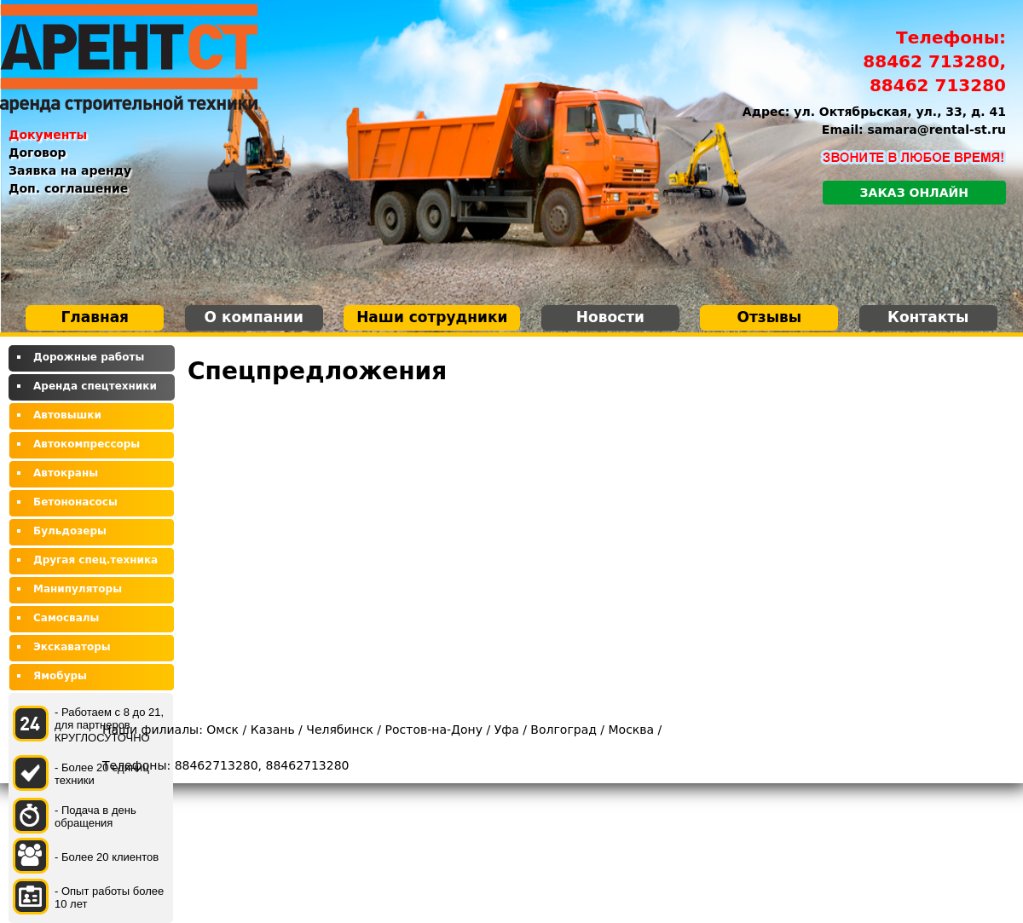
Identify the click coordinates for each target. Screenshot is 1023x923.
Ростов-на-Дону (434, 729)
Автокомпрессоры (86, 444)
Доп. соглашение (68, 188)
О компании (254, 317)
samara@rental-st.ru (937, 129)
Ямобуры (60, 676)
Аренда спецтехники (95, 386)
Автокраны (65, 473)
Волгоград (563, 729)
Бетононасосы (75, 502)
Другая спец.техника (95, 560)
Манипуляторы (77, 589)
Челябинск (339, 729)
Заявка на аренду (70, 170)
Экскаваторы (72, 647)
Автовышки (67, 415)
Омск (222, 729)
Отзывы (769, 317)
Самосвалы (66, 618)
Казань (273, 729)
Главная (95, 317)
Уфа (506, 729)
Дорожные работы (88, 357)
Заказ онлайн (914, 192)
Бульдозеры (70, 531)
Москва (632, 729)
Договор (37, 152)
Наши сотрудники (431, 317)
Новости (610, 317)
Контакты (927, 317)
